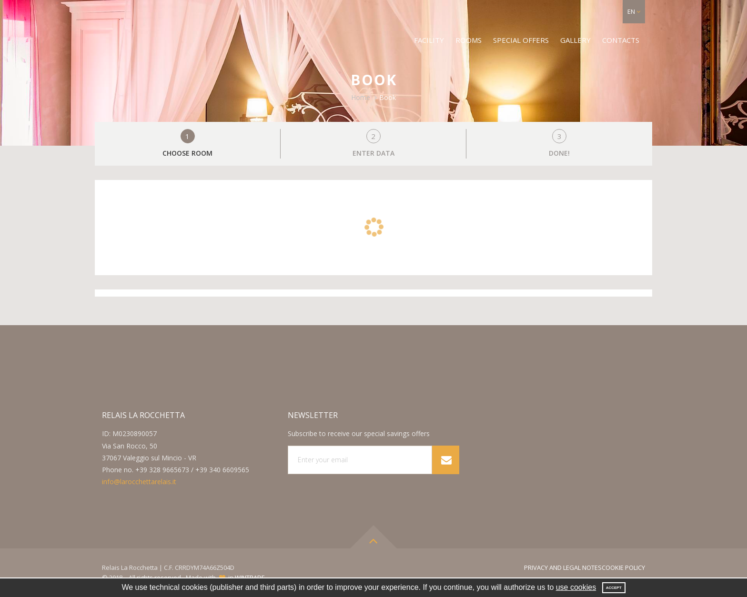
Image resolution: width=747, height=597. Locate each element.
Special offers (521, 40)
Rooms (468, 40)
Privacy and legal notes (563, 567)
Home (360, 97)
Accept (614, 588)
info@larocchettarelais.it (139, 481)
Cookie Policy (623, 567)
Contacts (620, 40)
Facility (429, 40)
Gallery (575, 40)
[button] (634, 11)
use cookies (576, 587)
